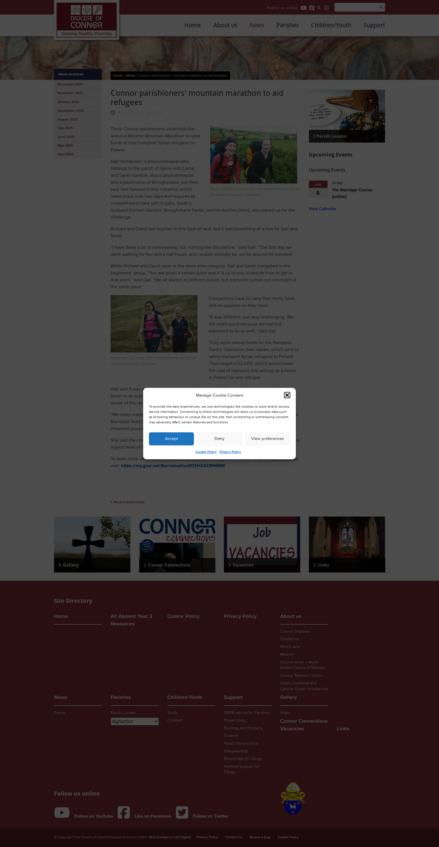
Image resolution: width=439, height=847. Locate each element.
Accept (171, 438)
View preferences (267, 438)
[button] (287, 395)
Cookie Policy (206, 452)
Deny (219, 438)
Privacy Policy (230, 452)
